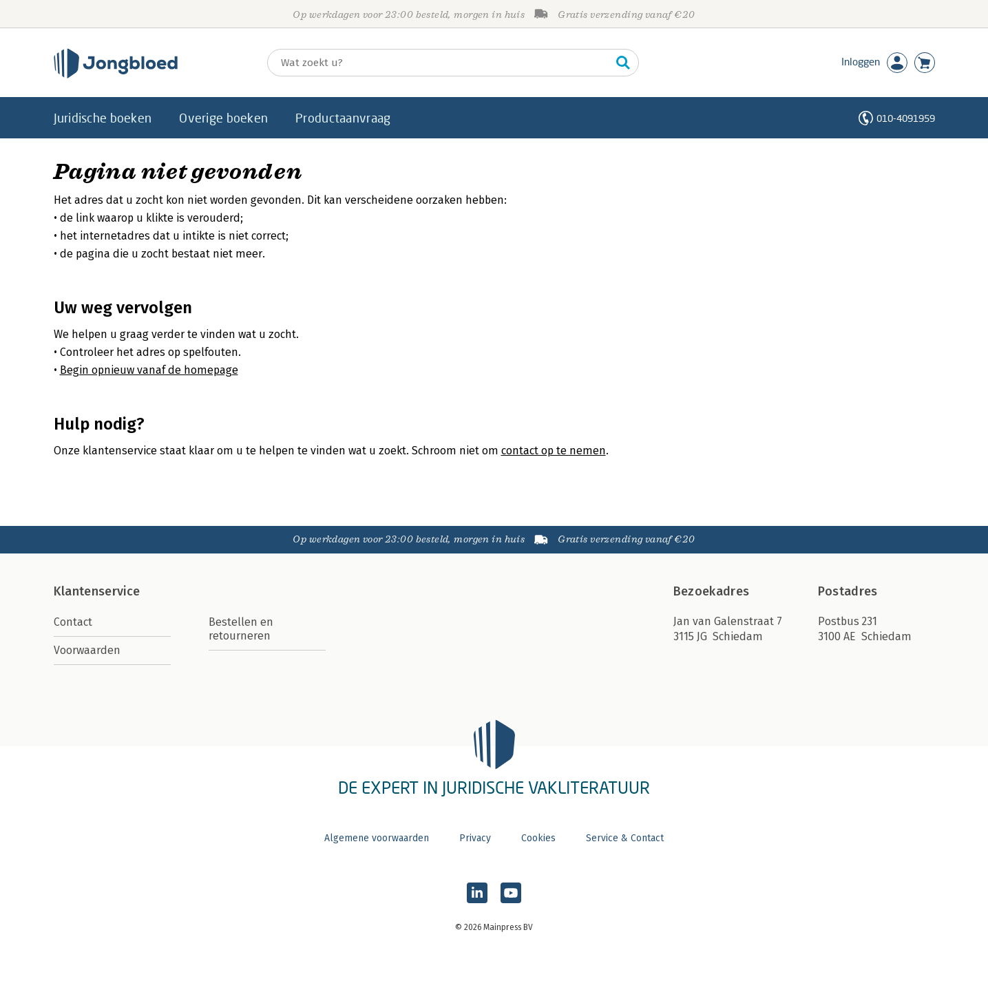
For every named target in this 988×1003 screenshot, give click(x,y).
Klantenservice (97, 591)
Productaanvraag (342, 117)
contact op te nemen (553, 450)
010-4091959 (905, 118)
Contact (73, 622)
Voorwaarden (87, 650)
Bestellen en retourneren (241, 628)
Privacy (475, 838)
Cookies (538, 838)
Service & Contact (625, 838)
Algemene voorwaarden (376, 838)
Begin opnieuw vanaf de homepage (149, 370)
